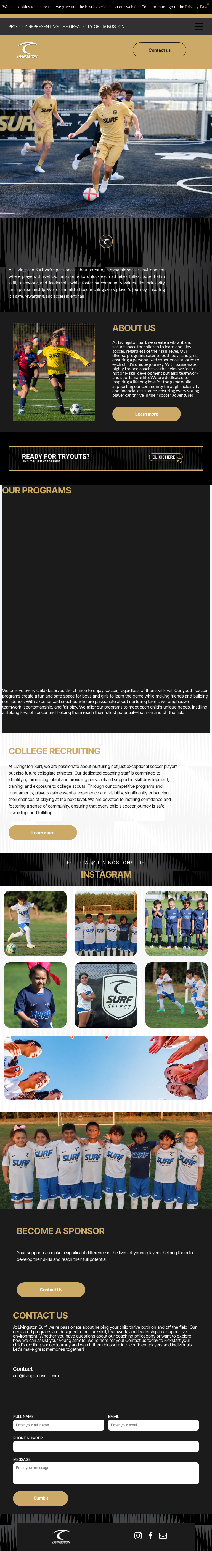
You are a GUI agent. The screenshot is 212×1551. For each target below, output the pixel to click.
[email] (162, 1487)
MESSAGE (22, 1409)
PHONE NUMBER (28, 1388)
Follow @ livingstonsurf (106, 813)
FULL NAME (23, 1367)
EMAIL (113, 1367)
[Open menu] (199, 26)
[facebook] (150, 1487)
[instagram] (138, 1487)
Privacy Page (196, 6)
